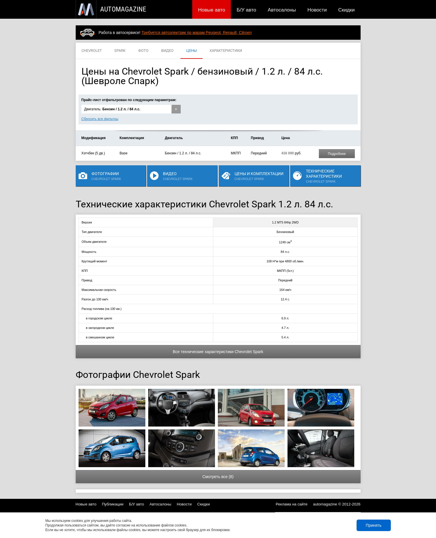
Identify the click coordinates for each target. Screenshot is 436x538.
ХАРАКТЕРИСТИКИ (226, 51)
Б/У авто (246, 10)
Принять (374, 525)
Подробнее (337, 154)
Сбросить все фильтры (100, 119)
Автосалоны (282, 10)
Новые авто (211, 10)
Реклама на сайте (292, 504)
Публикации (112, 504)
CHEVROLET (92, 51)
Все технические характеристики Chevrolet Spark (218, 351)
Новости (317, 10)
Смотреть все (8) (217, 476)
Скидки (346, 10)
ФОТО (143, 51)
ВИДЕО (167, 51)
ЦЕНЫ (191, 51)
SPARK (119, 51)
